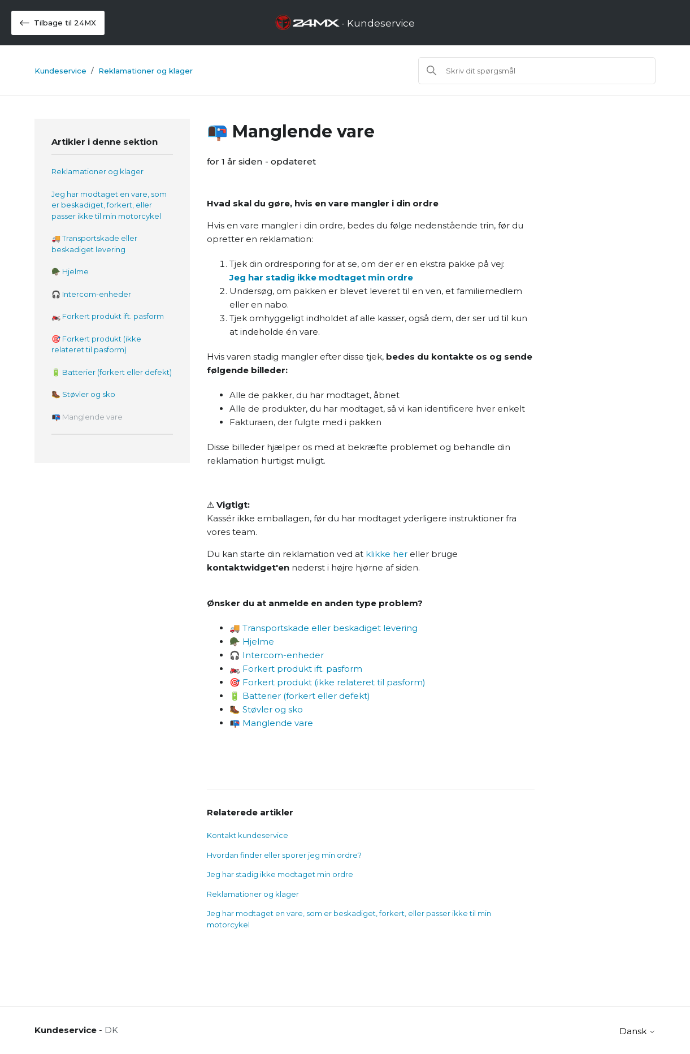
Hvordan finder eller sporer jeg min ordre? (284, 854)
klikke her (386, 553)
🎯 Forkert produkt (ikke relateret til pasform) (96, 344)
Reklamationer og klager (145, 70)
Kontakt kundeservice (247, 835)
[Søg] (537, 70)
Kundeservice (60, 70)
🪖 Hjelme (70, 271)
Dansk (637, 1031)
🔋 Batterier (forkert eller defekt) (111, 372)
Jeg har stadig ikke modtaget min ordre (321, 277)
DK (111, 1030)
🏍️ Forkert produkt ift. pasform (107, 316)
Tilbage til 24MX (58, 23)
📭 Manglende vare (87, 416)
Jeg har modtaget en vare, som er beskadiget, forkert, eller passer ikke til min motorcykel (109, 205)
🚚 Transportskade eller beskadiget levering (94, 244)
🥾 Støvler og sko (83, 394)
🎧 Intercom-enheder (91, 294)
